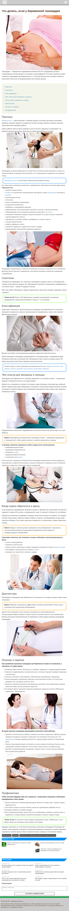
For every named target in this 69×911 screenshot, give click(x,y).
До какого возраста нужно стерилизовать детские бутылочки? (16, 872)
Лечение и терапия (12, 107)
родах (20, 457)
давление (20, 369)
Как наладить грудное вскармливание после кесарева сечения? (51, 879)
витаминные (51, 192)
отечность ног (58, 366)
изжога (13, 369)
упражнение (9, 739)
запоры (56, 547)
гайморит (45, 369)
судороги (49, 366)
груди (36, 549)
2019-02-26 (5, 863)
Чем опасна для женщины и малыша (18, 97)
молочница (37, 369)
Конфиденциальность (17, 901)
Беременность (7, 120)
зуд (25, 369)
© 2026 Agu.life (5, 901)
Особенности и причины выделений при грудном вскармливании (49, 872)
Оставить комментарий (34, 893)
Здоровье (15, 835)
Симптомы (9, 90)
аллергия (8, 192)
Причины (8, 87)
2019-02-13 (5, 877)
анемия (8, 195)
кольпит (30, 369)
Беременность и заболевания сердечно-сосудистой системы (38, 835)
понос (62, 547)
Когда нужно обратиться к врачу (17, 100)
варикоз (7, 369)
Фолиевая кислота (10, 180)
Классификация (11, 93)
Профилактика (10, 110)
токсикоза (48, 212)
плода (16, 452)
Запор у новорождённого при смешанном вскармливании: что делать (47, 866)
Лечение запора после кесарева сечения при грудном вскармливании (18, 866)
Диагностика (9, 103)
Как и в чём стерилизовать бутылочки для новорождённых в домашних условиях (14, 879)
